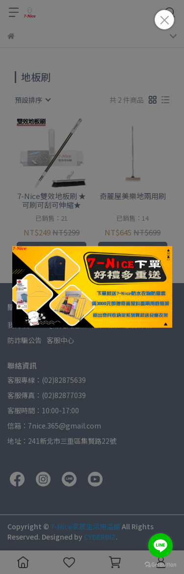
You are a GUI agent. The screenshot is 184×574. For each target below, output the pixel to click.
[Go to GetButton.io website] (160, 564)
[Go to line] (160, 545)
